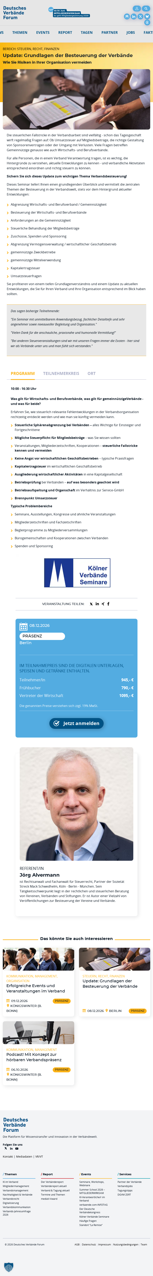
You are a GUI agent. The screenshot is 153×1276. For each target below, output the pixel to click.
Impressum (104, 1244)
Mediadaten (24, 1156)
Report (65, 32)
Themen (19, 32)
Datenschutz (89, 1244)
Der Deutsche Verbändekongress (89, 1210)
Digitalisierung (11, 1202)
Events (43, 32)
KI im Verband (10, 1181)
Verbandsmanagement (15, 1190)
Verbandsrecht (11, 1198)
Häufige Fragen (87, 1220)
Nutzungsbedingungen (125, 1244)
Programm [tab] (23, 373)
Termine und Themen (53, 1194)
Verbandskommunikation (16, 1207)
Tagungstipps (125, 1190)
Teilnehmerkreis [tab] (61, 373)
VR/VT (39, 1156)
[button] (9, 1267)
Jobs (131, 32)
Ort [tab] (92, 373)
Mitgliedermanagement (16, 1186)
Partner (109, 32)
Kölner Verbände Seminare (94, 1216)
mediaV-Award (49, 1198)
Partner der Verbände (130, 1181)
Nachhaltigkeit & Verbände (17, 1194)
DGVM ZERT (124, 1194)
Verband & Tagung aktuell (55, 1190)
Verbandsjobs (125, 1186)
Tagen (87, 32)
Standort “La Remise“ (90, 1225)
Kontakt (8, 1156)
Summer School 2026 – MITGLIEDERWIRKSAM (92, 1191)
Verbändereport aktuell (54, 1186)
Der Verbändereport (52, 1181)
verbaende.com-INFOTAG (93, 1204)
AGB (77, 1244)
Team (144, 1244)
